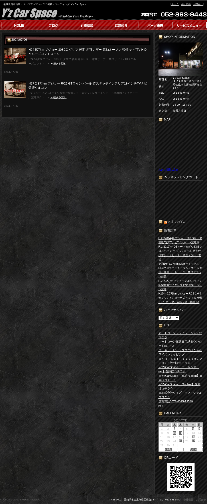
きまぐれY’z (176, 221)
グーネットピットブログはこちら (180, 350)
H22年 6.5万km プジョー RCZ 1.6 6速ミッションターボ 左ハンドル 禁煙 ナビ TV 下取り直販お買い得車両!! (180, 298)
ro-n (161, 405)
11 (180, 433)
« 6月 (168, 449)
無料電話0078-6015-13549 (175, 401)
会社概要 (186, 4)
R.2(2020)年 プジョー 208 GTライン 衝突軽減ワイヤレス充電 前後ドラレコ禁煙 (180, 285)
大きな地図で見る (168, 169)
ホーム (175, 4)
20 (193, 437)
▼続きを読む (58, 63)
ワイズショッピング (171, 354)
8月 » (193, 449)
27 (193, 441)
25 (180, 441)
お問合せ (198, 4)
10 (174, 433)
